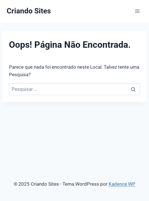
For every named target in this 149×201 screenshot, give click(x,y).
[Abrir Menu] (137, 11)
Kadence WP (122, 184)
